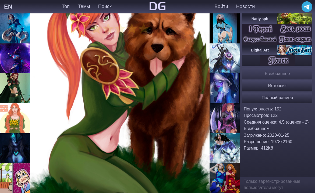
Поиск (105, 6)
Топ (66, 6)
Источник (277, 85)
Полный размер (277, 97)
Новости (245, 6)
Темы (84, 6)
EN (8, 6)
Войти (221, 6)
